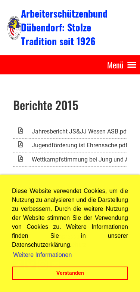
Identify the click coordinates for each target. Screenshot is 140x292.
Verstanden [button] (70, 273)
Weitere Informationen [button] (42, 255)
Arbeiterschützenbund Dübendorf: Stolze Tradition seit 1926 (64, 27)
